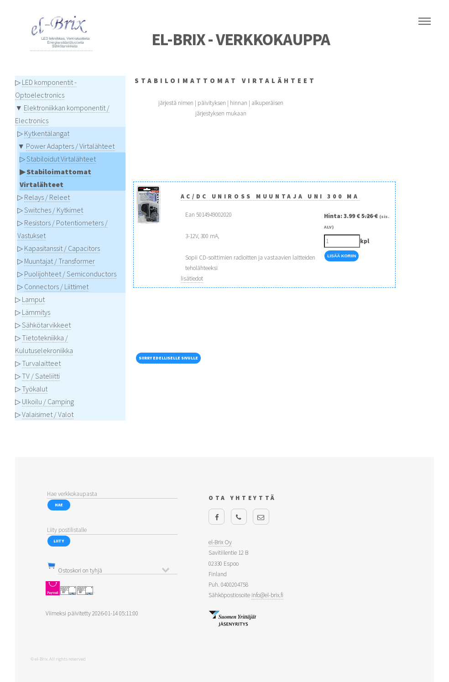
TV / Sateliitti (41, 375)
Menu (424, 21)
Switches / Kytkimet (53, 209)
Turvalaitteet (41, 363)
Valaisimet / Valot (47, 414)
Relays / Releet (47, 197)
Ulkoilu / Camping (48, 401)
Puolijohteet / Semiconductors (70, 273)
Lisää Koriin (341, 256)
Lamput (33, 299)
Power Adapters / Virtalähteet (70, 146)
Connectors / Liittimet (56, 286)
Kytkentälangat (46, 133)
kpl (364, 241)
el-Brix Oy (220, 542)
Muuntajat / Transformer (59, 261)
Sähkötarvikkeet (46, 324)
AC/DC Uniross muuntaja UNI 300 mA (270, 196)
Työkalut (34, 388)
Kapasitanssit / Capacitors (62, 248)
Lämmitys (36, 312)
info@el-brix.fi (267, 595)
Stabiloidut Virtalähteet (61, 158)
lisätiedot (192, 278)
